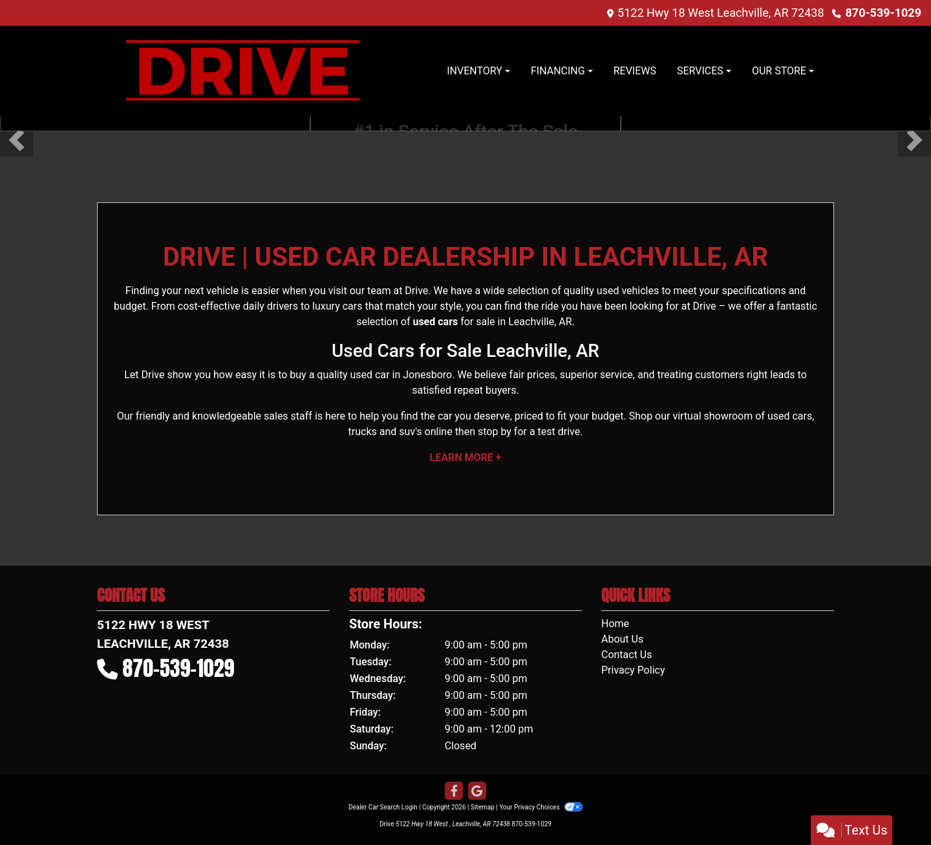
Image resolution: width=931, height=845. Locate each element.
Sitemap (483, 807)
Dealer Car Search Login (383, 807)
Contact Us (626, 654)
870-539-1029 (883, 12)
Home (615, 623)
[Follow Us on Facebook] (454, 791)
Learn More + (466, 457)
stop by (494, 431)
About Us (622, 639)
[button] (16, 139)
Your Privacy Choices (541, 807)
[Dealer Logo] (242, 70)
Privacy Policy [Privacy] (633, 670)
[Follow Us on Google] (477, 791)
